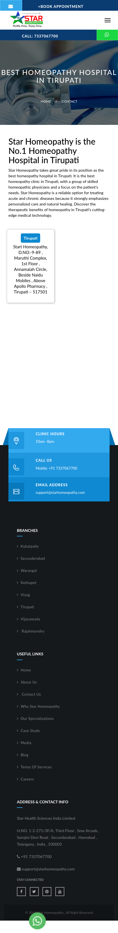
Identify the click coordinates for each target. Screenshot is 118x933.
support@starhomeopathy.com (60, 492)
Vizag (25, 594)
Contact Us (31, 694)
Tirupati (27, 607)
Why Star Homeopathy (40, 706)
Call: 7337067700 (40, 36)
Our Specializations (37, 718)
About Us (29, 682)
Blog (24, 755)
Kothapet (29, 582)
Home (46, 101)
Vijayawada (30, 619)
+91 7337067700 (34, 856)
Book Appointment (61, 6)
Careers (27, 779)
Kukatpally (30, 546)
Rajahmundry (33, 631)
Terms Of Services (36, 767)
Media (26, 742)
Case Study (30, 730)
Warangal (29, 570)
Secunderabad (33, 558)
